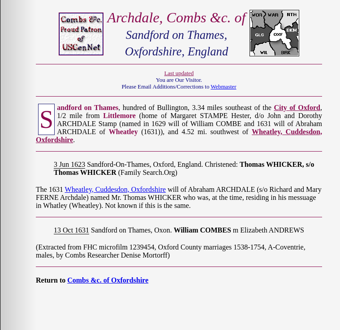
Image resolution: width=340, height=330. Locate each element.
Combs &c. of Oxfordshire (107, 280)
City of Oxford (297, 107)
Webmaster (223, 87)
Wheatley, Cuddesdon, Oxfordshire (115, 189)
